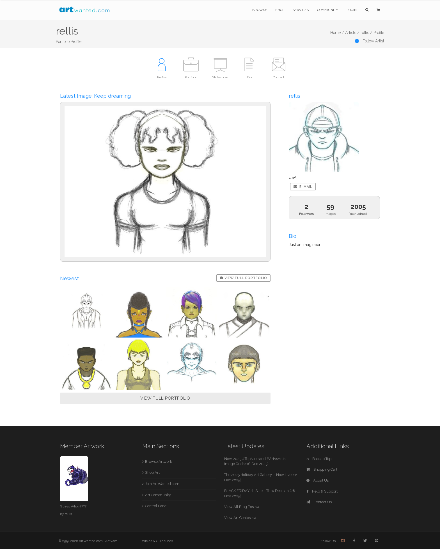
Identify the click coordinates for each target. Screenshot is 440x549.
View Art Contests (240, 518)
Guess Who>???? (73, 506)
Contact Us (319, 502)
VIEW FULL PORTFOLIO (165, 398)
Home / (337, 32)
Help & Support (322, 491)
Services (301, 10)
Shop (279, 10)
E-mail (303, 187)
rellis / (366, 32)
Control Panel (156, 506)
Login (352, 10)
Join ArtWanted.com (162, 484)
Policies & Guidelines (157, 541)
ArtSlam (111, 541)
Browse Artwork (158, 461)
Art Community (158, 495)
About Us (317, 480)
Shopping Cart (321, 469)
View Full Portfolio (243, 278)
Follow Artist (369, 41)
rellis (68, 514)
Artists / (352, 32)
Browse (259, 10)
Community (327, 10)
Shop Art (152, 472)
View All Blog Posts (241, 507)
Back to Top (318, 459)
